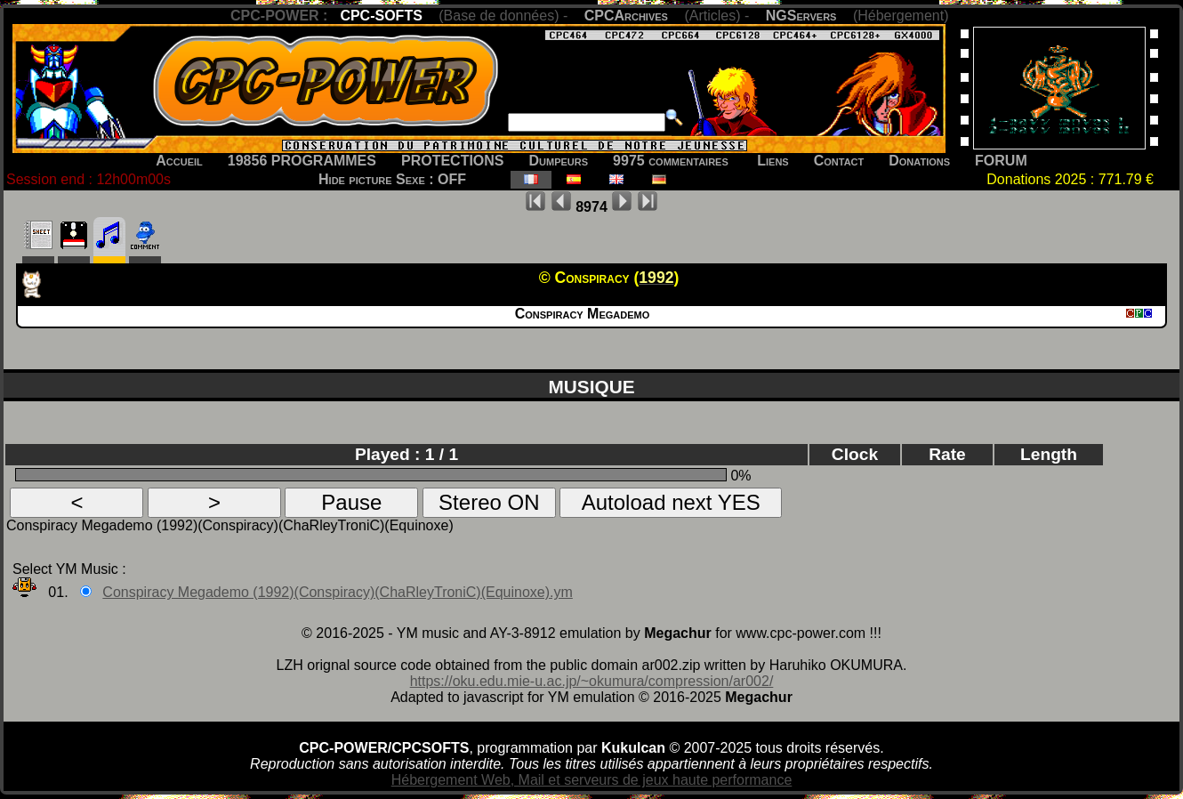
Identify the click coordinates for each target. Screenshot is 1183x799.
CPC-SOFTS (381, 15)
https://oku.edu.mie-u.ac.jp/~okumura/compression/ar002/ (592, 681)
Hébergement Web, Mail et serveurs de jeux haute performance (592, 779)
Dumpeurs (559, 160)
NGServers (801, 15)
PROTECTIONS (452, 160)
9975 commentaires (670, 160)
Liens (772, 160)
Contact (839, 160)
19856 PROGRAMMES (302, 160)
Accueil (179, 160)
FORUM (1001, 160)
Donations (919, 160)
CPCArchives (626, 15)
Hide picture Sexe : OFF (392, 179)
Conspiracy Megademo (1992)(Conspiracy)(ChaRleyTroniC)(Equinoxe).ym (337, 592)
